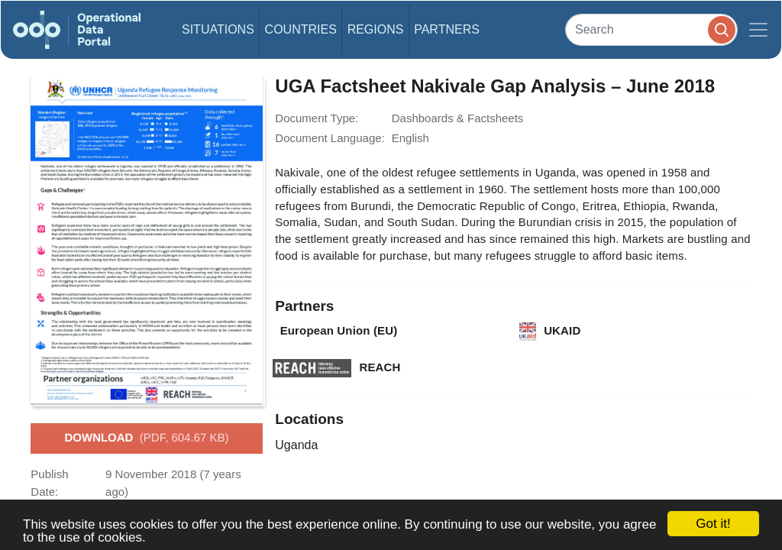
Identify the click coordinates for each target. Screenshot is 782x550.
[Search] (651, 29)
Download (146, 438)
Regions (375, 29)
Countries (301, 29)
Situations (218, 29)
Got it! (713, 523)
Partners (447, 29)
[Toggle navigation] (758, 30)
